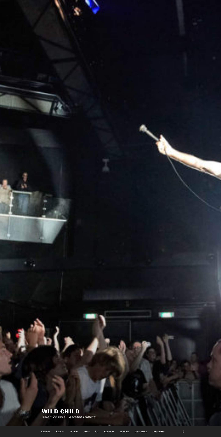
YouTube (73, 431)
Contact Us (158, 431)
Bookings (124, 431)
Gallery (60, 431)
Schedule (45, 431)
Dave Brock (141, 431)
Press (87, 431)
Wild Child (61, 411)
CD (96, 431)
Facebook (109, 431)
